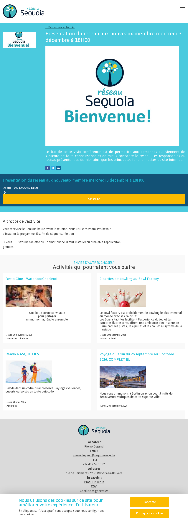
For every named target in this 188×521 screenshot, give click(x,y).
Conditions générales (94, 490)
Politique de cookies (149, 513)
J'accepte (150, 502)
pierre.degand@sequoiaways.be (94, 455)
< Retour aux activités (60, 27)
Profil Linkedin (94, 482)
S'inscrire (94, 199)
